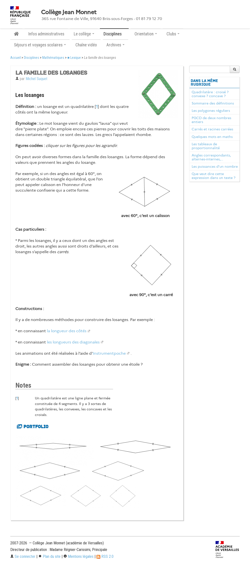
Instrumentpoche (109, 353)
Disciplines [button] (114, 33)
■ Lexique (74, 58)
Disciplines (31, 58)
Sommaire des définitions (213, 103)
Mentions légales (78, 556)
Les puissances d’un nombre (215, 166)
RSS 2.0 (105, 556)
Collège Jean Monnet (68, 12)
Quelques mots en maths (212, 137)
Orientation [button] (146, 33)
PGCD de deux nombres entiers (211, 120)
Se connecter (22, 556)
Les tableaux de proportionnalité (206, 146)
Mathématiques (53, 58)
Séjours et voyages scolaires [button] (40, 44)
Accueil (15, 58)
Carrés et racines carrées (212, 129)
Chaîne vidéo (86, 44)
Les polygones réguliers (211, 110)
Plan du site (49, 556)
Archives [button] (115, 44)
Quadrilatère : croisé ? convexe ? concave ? (210, 94)
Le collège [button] (84, 33)
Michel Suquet (36, 78)
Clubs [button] (173, 33)
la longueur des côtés (66, 331)
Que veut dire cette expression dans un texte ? (213, 176)
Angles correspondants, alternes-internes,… (211, 157)
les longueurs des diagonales (73, 342)
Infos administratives (46, 33)
